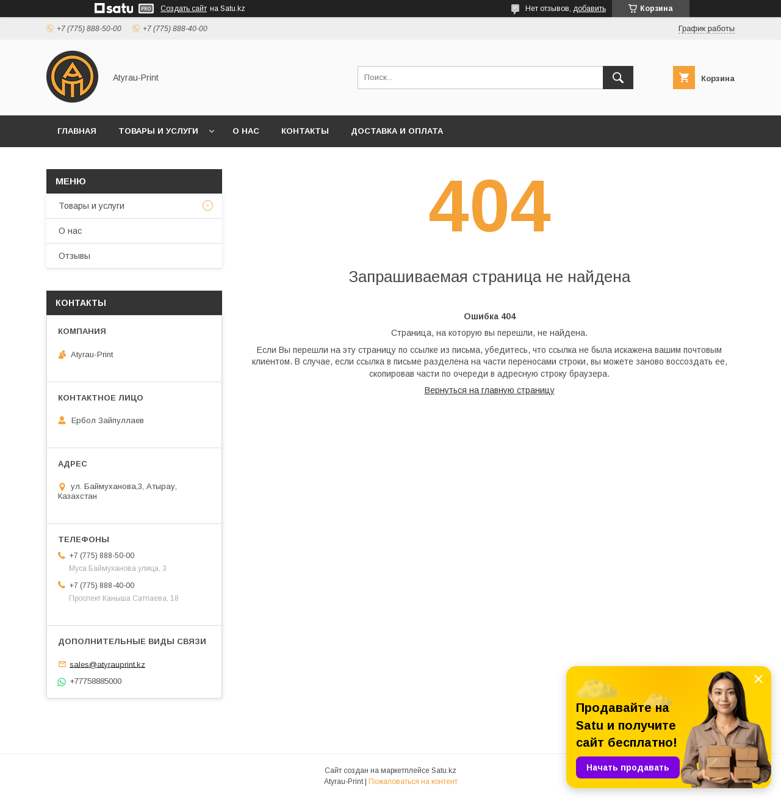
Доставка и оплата (397, 131)
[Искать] (618, 77)
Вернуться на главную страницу (490, 390)
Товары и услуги (158, 131)
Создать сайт (183, 8)
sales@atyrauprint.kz (107, 664)
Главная (76, 131)
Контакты (305, 131)
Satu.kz (443, 770)
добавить (589, 8)
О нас (245, 131)
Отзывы (74, 256)
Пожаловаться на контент (413, 781)
